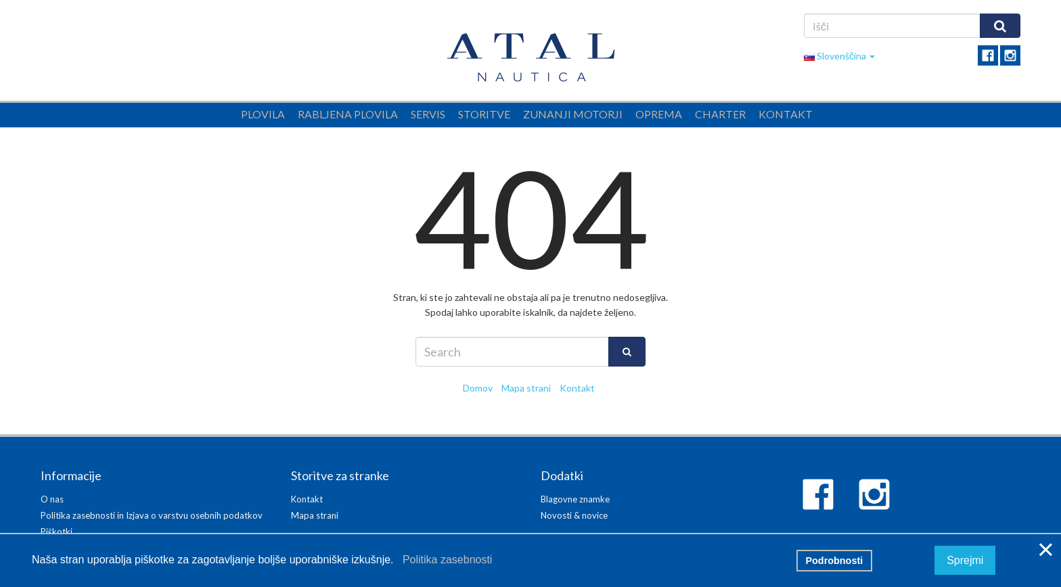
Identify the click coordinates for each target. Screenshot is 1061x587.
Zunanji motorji (573, 114)
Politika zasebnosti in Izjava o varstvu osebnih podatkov (152, 515)
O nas (52, 499)
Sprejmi (965, 560)
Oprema (658, 114)
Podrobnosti (834, 560)
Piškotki (56, 531)
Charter (720, 114)
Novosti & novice (574, 515)
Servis (428, 114)
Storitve (484, 114)
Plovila (263, 114)
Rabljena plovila (348, 114)
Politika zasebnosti (444, 559)
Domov (478, 388)
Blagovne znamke (575, 499)
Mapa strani (526, 388)
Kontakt (786, 114)
